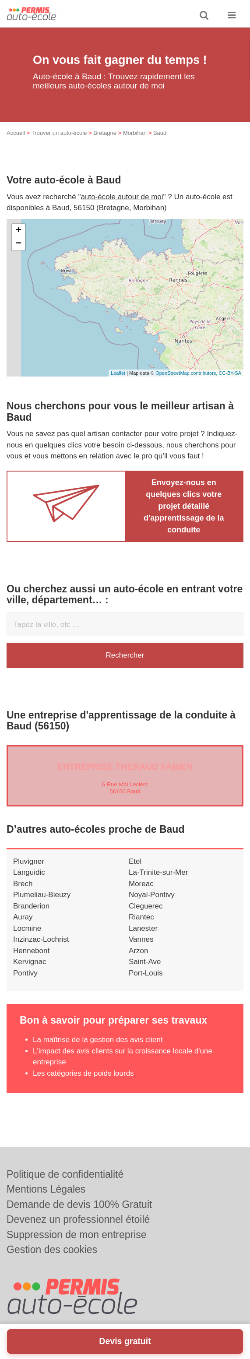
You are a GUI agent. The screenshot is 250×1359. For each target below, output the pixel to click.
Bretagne (104, 133)
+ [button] (18, 230)
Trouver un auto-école (59, 133)
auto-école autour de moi (122, 197)
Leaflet (118, 373)
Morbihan (135, 133)
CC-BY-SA (229, 373)
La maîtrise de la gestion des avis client (98, 1039)
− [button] (18, 243)
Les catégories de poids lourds (83, 1073)
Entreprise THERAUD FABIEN (125, 766)
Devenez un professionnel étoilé (78, 1219)
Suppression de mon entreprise (77, 1234)
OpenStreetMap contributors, (186, 373)
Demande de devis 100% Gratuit (79, 1204)
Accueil (16, 133)
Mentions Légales (46, 1189)
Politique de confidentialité (65, 1174)
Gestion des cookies (52, 1249)
